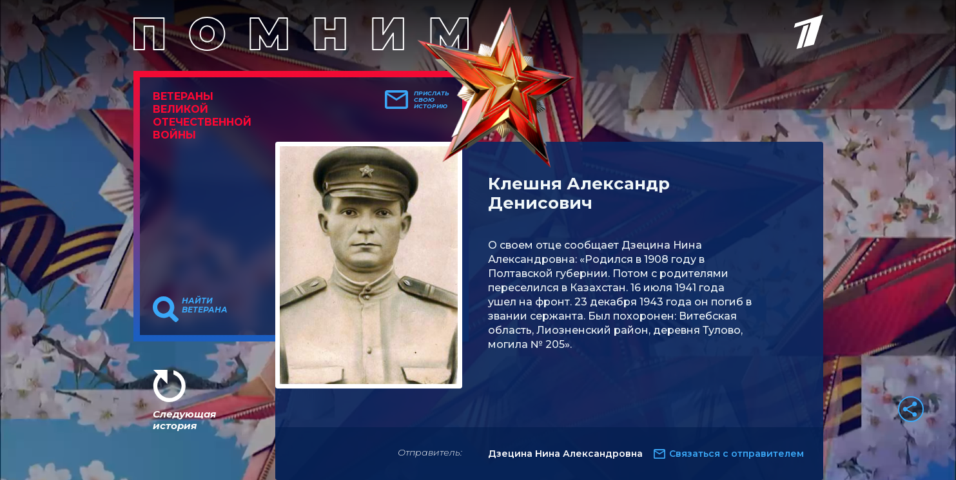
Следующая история (184, 420)
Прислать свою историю (431, 100)
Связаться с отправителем (736, 453)
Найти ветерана (205, 305)
